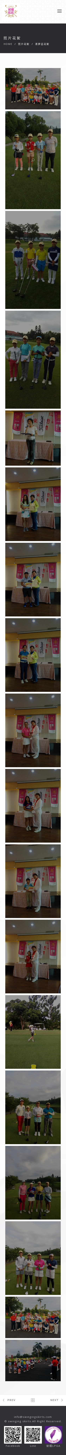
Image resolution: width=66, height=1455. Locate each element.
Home (8, 44)
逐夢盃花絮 (42, 44)
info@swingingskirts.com (33, 1417)
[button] (33, 88)
